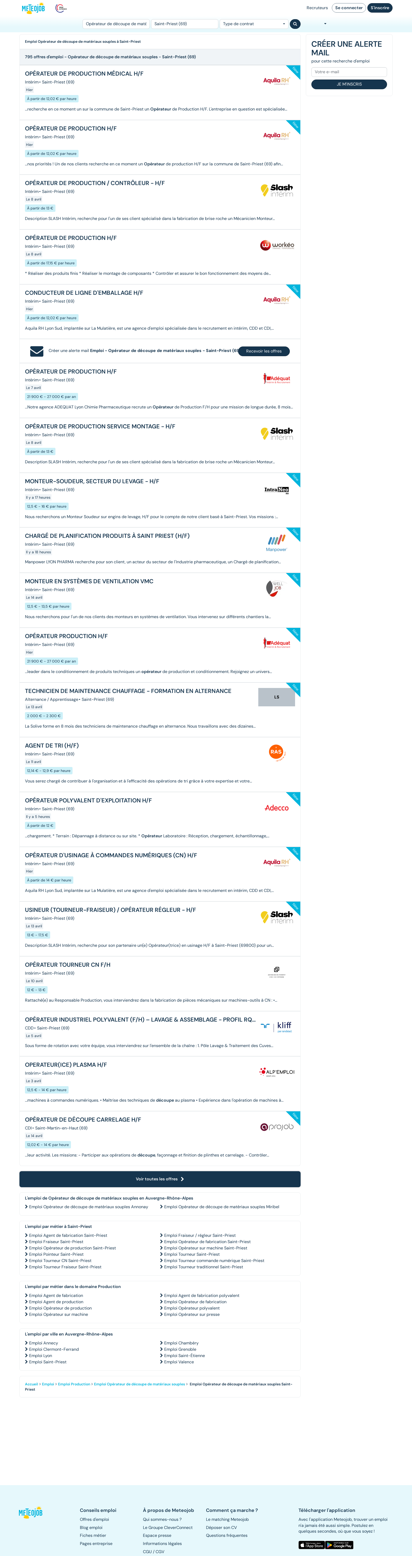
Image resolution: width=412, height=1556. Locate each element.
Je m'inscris (349, 84)
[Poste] (116, 24)
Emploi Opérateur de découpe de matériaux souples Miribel (221, 1207)
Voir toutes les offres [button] (160, 1179)
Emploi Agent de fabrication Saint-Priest (68, 1235)
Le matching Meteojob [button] (227, 1519)
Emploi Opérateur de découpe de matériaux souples (139, 1384)
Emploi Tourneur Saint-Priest (192, 1254)
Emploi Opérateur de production (60, 1308)
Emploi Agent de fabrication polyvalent (201, 1295)
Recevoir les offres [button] (264, 351)
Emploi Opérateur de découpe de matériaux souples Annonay (88, 1207)
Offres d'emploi (94, 1519)
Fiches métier (93, 1535)
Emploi (48, 1384)
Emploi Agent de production (56, 1302)
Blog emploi (91, 1527)
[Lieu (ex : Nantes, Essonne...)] (184, 24)
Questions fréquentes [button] (227, 1535)
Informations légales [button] (162, 1543)
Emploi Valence (179, 1362)
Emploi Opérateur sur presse (192, 1314)
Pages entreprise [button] (96, 1543)
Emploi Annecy (43, 1343)
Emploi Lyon (40, 1355)
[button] (33, 1512)
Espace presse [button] (157, 1535)
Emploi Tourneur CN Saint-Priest (60, 1260)
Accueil (31, 1384)
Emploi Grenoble (180, 1349)
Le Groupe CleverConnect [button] (168, 1527)
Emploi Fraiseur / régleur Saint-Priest (200, 1235)
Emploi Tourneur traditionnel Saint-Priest (203, 1267)
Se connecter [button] (349, 7)
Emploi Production (74, 1384)
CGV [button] (160, 1551)
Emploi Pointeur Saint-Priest (56, 1254)
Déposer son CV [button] (221, 1527)
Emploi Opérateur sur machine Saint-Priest (205, 1248)
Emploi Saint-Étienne (184, 1355)
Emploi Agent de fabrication (56, 1295)
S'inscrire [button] (380, 7)
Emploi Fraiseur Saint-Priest (56, 1241)
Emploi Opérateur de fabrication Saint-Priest (207, 1241)
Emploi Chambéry (181, 1343)
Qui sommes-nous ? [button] (162, 1519)
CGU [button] (147, 1551)
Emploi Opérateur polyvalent (192, 1308)
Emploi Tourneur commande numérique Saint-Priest (214, 1260)
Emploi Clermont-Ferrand (54, 1349)
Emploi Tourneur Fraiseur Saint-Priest (65, 1267)
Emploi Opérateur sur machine (58, 1314)
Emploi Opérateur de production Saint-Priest (72, 1248)
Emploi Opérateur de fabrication (195, 1302)
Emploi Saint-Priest (47, 1362)
